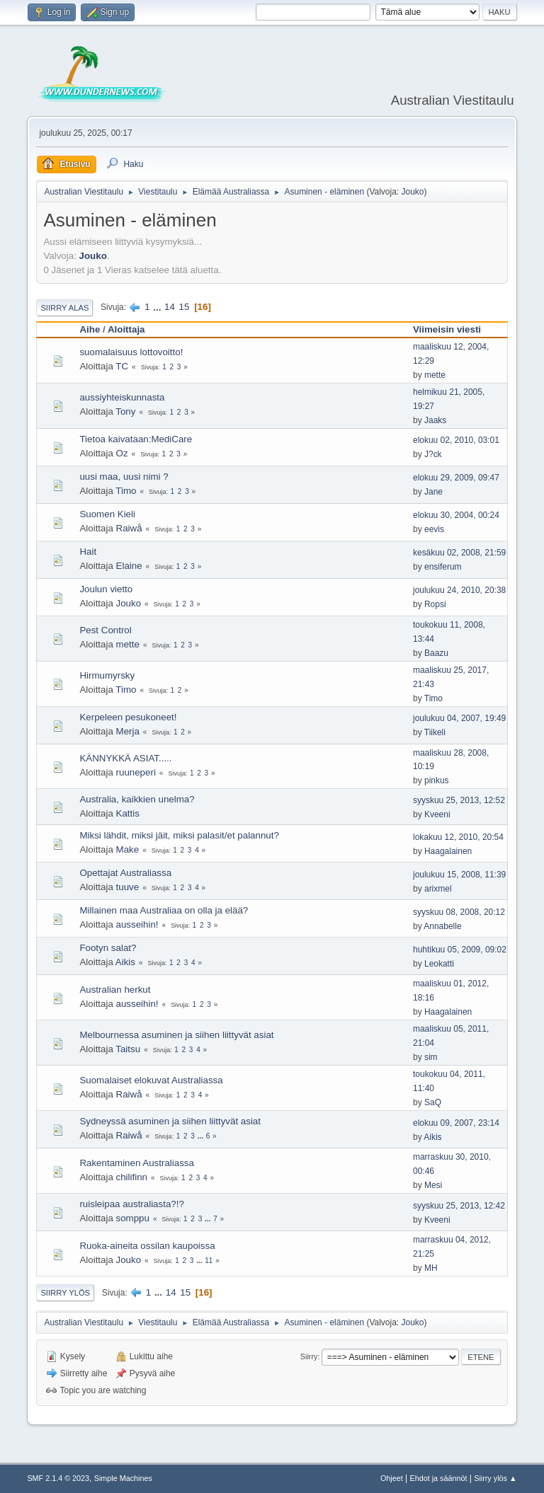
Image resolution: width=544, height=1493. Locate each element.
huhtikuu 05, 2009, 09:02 (459, 950)
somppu (132, 1218)
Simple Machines (123, 1478)
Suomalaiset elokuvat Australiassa (150, 1080)
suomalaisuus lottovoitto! (131, 352)
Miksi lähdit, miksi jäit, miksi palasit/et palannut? (178, 835)
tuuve (128, 887)
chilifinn (131, 1177)
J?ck (433, 454)
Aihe (89, 329)
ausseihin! (137, 924)
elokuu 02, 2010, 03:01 (456, 440)
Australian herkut (114, 989)
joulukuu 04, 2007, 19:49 (459, 718)
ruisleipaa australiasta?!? (131, 1204)
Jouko (412, 192)
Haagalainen (448, 851)
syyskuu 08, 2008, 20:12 (459, 912)
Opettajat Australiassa (125, 872)
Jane (433, 492)
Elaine (129, 565)
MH (431, 1268)
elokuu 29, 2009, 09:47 (456, 478)
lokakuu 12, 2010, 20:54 (458, 837)
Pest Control (105, 630)
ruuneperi (136, 772)
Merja (128, 731)
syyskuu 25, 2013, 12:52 (459, 800)
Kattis (128, 813)
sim (431, 1057)
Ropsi (435, 604)
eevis (434, 529)
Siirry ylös (65, 1293)
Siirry (309, 1356)
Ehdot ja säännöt (438, 1478)
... (158, 306)
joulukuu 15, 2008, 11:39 (459, 875)
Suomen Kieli (107, 514)
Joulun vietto (105, 589)
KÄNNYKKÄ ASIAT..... (125, 758)
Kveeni (437, 814)
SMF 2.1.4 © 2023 (58, 1478)
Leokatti (439, 964)
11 (208, 1260)
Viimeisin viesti (447, 329)
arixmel (438, 889)
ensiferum (443, 567)
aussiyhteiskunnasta (121, 397)
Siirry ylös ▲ (495, 1478)
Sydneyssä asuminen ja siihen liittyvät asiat (170, 1121)
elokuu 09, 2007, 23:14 (456, 1123)
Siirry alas (64, 308)
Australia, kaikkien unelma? (136, 799)
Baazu (436, 653)
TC (121, 366)
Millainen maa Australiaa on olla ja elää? (163, 910)
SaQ (432, 1102)
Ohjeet (391, 1478)
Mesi (433, 1185)
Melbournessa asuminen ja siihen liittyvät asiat (176, 1035)
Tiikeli (435, 732)
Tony (125, 411)
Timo (125, 490)
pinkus (436, 780)
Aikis (125, 962)
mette (435, 375)
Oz (122, 453)
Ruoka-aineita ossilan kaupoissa (147, 1245)
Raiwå (129, 528)
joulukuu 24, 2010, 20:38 (459, 590)
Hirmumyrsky (107, 675)
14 (169, 306)
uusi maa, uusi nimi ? (123, 476)
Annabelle (442, 926)
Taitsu (127, 1049)
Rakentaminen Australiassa (136, 1163)
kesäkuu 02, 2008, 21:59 (459, 553)
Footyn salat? (107, 948)
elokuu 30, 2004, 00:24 (456, 515)
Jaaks (435, 420)
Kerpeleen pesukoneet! (127, 717)
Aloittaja (126, 329)
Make (128, 849)
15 (184, 306)
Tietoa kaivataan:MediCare (135, 439)
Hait (87, 551)
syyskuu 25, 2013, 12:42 (459, 1206)
